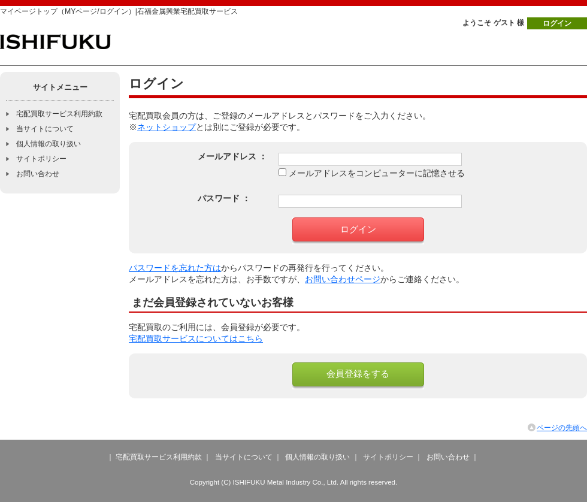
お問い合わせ (37, 174)
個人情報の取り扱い (48, 144)
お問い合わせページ (342, 279)
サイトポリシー (41, 159)
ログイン (557, 23)
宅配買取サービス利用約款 (59, 114)
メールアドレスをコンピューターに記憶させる (377, 173)
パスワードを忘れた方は (175, 268)
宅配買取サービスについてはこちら (196, 338)
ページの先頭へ (562, 428)
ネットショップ (166, 127)
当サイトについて (45, 129)
